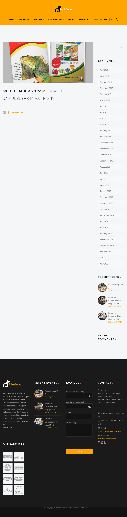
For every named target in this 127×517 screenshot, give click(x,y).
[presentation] (85, 444)
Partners (39, 19)
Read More (17, 112)
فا (111, 19)
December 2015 (106, 197)
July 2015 (104, 221)
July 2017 (104, 106)
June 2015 (104, 227)
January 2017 (105, 136)
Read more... (8, 427)
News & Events (56, 19)
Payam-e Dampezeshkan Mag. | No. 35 (114, 300)
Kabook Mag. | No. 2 (115, 286)
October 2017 (105, 94)
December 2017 (106, 88)
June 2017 (104, 112)
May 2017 (104, 118)
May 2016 (104, 179)
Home (12, 19)
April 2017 (104, 124)
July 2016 (104, 173)
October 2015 (105, 209)
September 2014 (107, 245)
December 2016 (106, 142)
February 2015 (106, 233)
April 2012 (104, 264)
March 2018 (104, 76)
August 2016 (105, 167)
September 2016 (107, 161)
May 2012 (104, 257)
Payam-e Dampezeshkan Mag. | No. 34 (114, 316)
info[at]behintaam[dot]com (110, 431)
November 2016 (106, 148)
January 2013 (105, 251)
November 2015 (106, 203)
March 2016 (104, 185)
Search (121, 48)
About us (24, 19)
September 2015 (107, 215)
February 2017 (106, 130)
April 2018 (104, 70)
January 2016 (105, 191)
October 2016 (105, 154)
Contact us (100, 19)
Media (71, 19)
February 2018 (106, 82)
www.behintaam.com (107, 438)
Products (84, 19)
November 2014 (106, 239)
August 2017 (105, 100)
